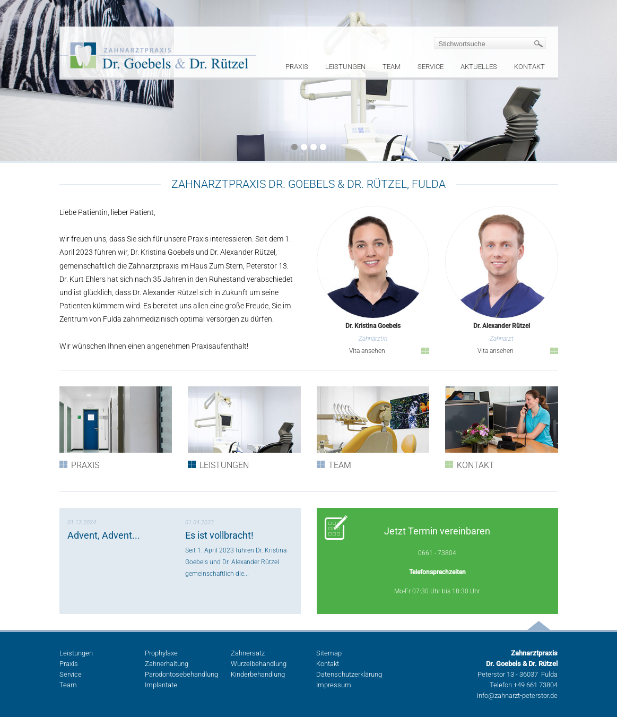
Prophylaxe (161, 653)
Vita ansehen (367, 351)
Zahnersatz (248, 653)
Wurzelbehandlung (258, 664)
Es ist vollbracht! (219, 535)
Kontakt (529, 67)
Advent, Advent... (103, 535)
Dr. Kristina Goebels (373, 326)
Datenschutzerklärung (349, 674)
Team (392, 67)
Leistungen (345, 67)
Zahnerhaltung (166, 664)
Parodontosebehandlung (181, 674)
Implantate (161, 685)
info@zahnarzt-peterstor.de (517, 695)
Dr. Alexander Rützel (501, 326)
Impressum (333, 685)
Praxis (296, 67)
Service (431, 67)
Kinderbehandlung (258, 674)
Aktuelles (478, 67)
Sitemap (329, 653)
